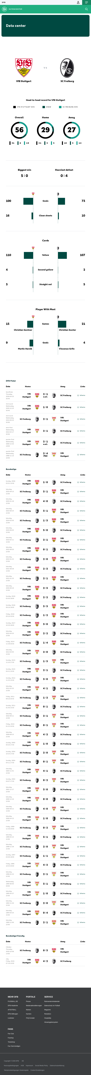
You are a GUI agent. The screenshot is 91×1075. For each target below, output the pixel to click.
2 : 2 (45, 597)
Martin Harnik (25, 349)
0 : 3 (45, 950)
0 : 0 (45, 799)
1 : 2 (45, 615)
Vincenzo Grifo (66, 349)
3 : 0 (45, 624)
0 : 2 (45, 780)
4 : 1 (45, 688)
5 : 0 (45, 530)
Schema (81, 395)
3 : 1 (45, 491)
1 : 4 (45, 643)
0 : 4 (45, 913)
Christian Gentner (23, 330)
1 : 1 (45, 856)
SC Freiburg (65, 395)
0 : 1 (45, 549)
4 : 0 (45, 501)
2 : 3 (45, 569)
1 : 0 (45, 407)
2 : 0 (45, 559)
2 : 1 (45, 395)
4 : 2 (45, 734)
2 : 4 (45, 454)
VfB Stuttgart (26, 395)
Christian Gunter (67, 330)
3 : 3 (45, 606)
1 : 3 (45, 520)
